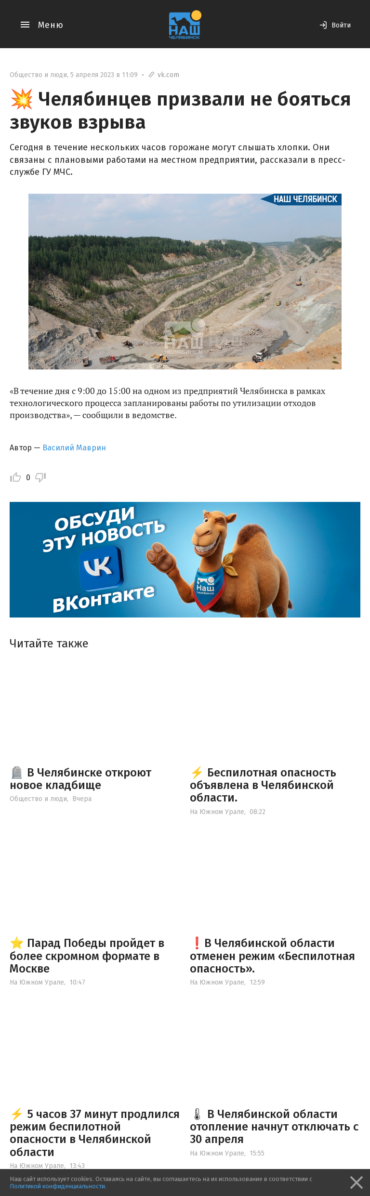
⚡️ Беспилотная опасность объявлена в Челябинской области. (263, 785)
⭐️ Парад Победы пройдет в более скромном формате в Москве (87, 955)
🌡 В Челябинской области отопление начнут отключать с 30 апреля (274, 1126)
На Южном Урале (217, 812)
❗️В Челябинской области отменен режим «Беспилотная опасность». (272, 955)
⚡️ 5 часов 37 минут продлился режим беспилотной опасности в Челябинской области (95, 1133)
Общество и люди (38, 75)
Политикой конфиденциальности (57, 1186)
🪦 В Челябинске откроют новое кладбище (80, 779)
